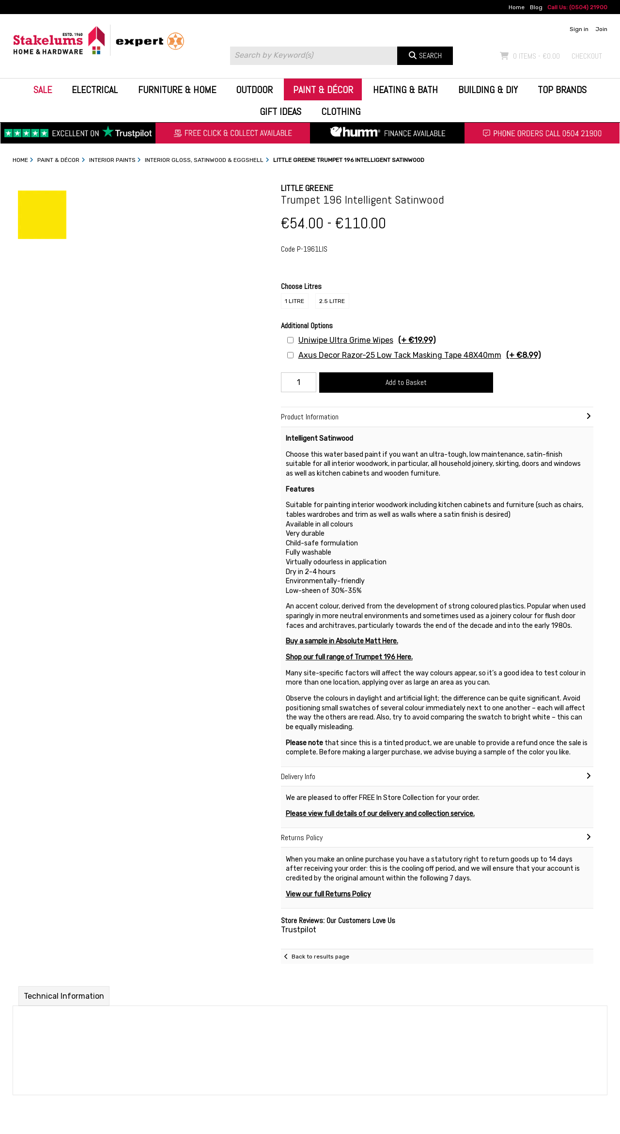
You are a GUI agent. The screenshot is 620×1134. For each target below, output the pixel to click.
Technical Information (64, 996)
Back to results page (320, 956)
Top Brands (562, 89)
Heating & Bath (405, 89)
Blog (536, 7)
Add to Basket (406, 382)
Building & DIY (488, 89)
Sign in (579, 29)
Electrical (95, 89)
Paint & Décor (323, 89)
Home (517, 7)
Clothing (340, 111)
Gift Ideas (280, 111)
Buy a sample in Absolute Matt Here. (342, 641)
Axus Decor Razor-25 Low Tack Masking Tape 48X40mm (419, 355)
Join (601, 29)
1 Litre (294, 301)
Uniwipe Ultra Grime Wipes (366, 340)
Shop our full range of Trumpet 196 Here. (349, 657)
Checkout (587, 56)
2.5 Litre (332, 301)
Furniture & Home (177, 89)
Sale (42, 89)
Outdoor (254, 89)
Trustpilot (298, 929)
